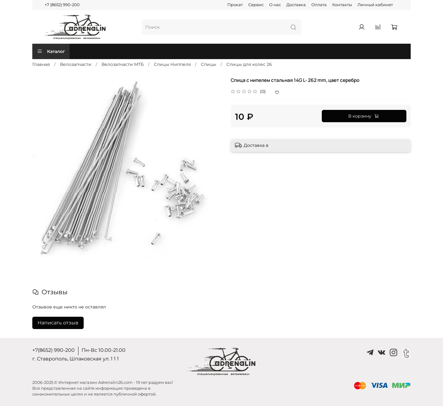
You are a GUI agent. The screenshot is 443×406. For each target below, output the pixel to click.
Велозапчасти (75, 64)
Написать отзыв (58, 323)
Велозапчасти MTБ (123, 64)
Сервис (256, 4)
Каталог (51, 51)
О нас (275, 4)
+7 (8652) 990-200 (62, 4)
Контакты (342, 4)
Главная (41, 64)
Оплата (319, 4)
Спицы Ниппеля (172, 64)
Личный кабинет (375, 4)
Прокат (235, 4)
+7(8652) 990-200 (53, 350)
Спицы (208, 64)
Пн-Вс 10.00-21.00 (104, 350)
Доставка (296, 4)
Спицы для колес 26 (249, 64)
